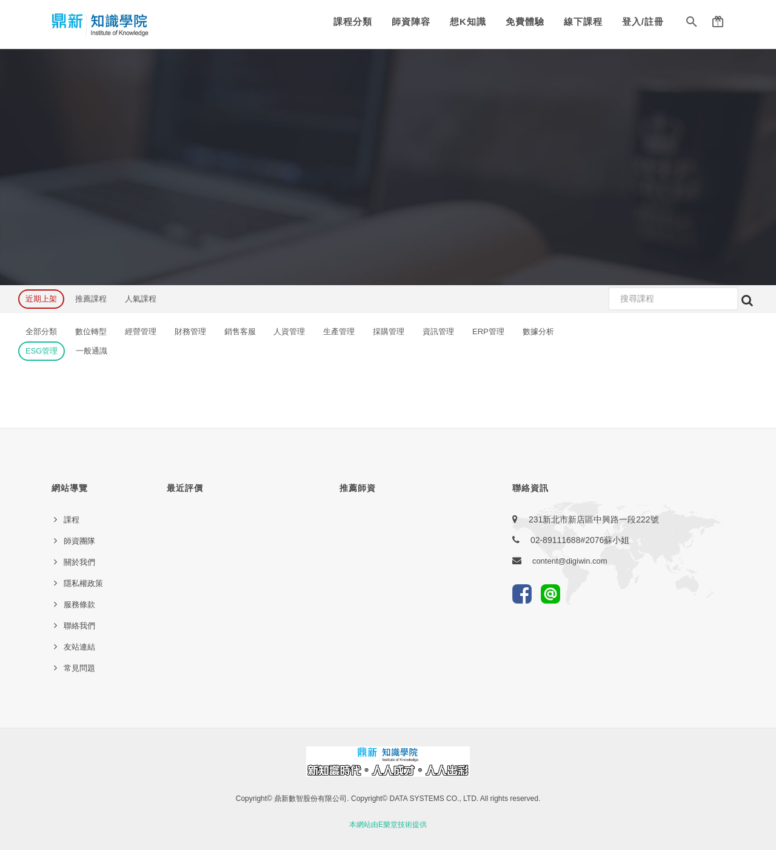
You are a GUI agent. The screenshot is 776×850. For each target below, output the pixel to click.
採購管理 (388, 331)
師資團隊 (79, 540)
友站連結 (79, 646)
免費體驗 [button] (525, 21)
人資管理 (289, 331)
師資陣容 (411, 21)
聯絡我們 (79, 625)
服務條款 (79, 604)
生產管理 (339, 331)
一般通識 (91, 350)
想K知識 (468, 21)
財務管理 (190, 331)
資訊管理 (438, 331)
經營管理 (140, 331)
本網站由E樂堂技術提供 (388, 824)
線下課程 (583, 21)
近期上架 (41, 298)
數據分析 (538, 331)
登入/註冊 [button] (643, 21)
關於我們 (79, 562)
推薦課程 (91, 298)
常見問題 (79, 668)
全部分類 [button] (41, 331)
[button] (691, 24)
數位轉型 (91, 331)
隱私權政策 (83, 583)
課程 (71, 519)
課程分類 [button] (352, 21)
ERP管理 (488, 331)
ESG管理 (41, 350)
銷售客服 (240, 331)
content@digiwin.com (569, 560)
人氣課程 (140, 298)
